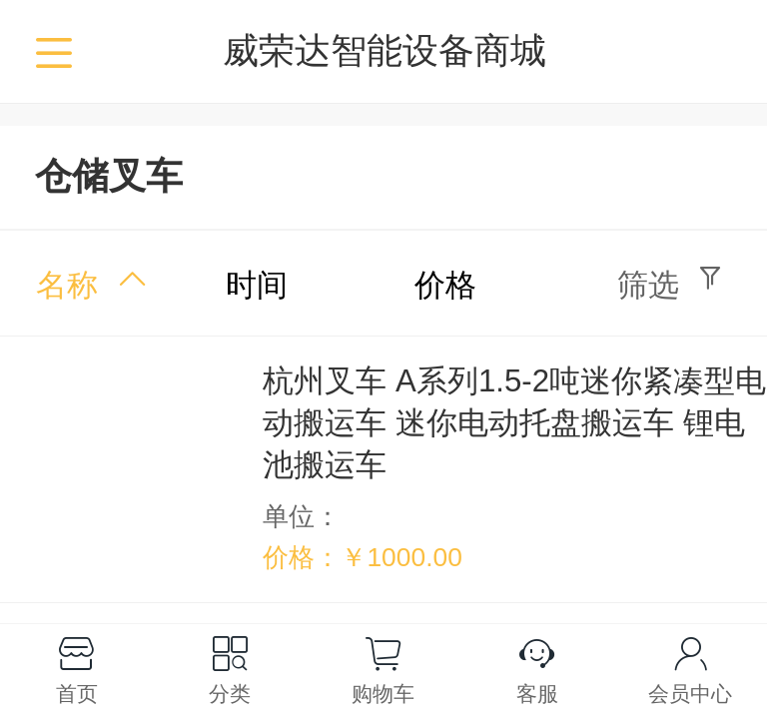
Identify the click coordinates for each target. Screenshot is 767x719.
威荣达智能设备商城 (384, 50)
